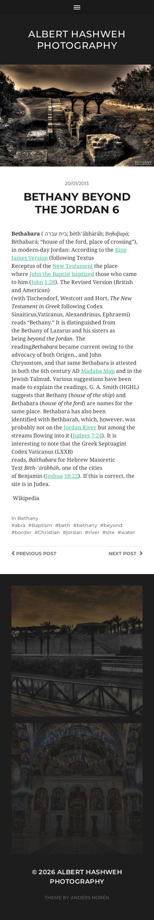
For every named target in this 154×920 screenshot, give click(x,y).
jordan (74, 532)
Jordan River (80, 427)
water (128, 532)
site (110, 532)
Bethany (27, 518)
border (23, 532)
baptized (83, 274)
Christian (49, 532)
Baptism (42, 525)
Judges (81, 435)
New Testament (72, 266)
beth (64, 525)
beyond (113, 525)
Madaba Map (98, 371)
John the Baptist (50, 274)
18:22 (71, 476)
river (94, 532)
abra (20, 525)
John (37, 282)
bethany (87, 525)
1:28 (49, 282)
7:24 (96, 435)
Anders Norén (90, 897)
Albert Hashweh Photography (77, 39)
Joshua (54, 476)
